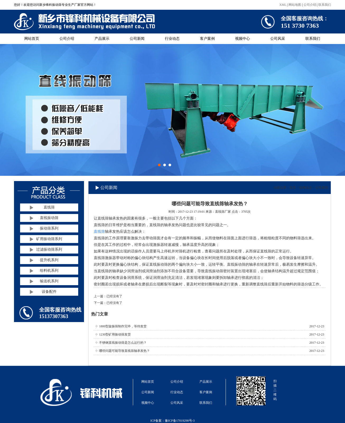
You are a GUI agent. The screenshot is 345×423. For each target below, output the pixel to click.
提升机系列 (49, 260)
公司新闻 (137, 39)
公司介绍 (310, 5)
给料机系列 (49, 271)
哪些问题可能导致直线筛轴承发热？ (124, 351)
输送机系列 (49, 281)
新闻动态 (305, 187)
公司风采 (277, 39)
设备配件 (49, 292)
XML (282, 5)
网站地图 (294, 5)
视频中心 (242, 39)
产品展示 (102, 39)
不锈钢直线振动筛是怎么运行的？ (123, 342)
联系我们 (324, 5)
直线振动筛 (49, 218)
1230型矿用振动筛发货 (115, 334)
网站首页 (31, 39)
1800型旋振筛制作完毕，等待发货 (123, 326)
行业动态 (172, 39)
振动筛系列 (49, 228)
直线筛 (49, 207)
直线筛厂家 (223, 211)
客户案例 (207, 39)
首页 (293, 187)
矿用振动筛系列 (49, 239)
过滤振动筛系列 (49, 249)
